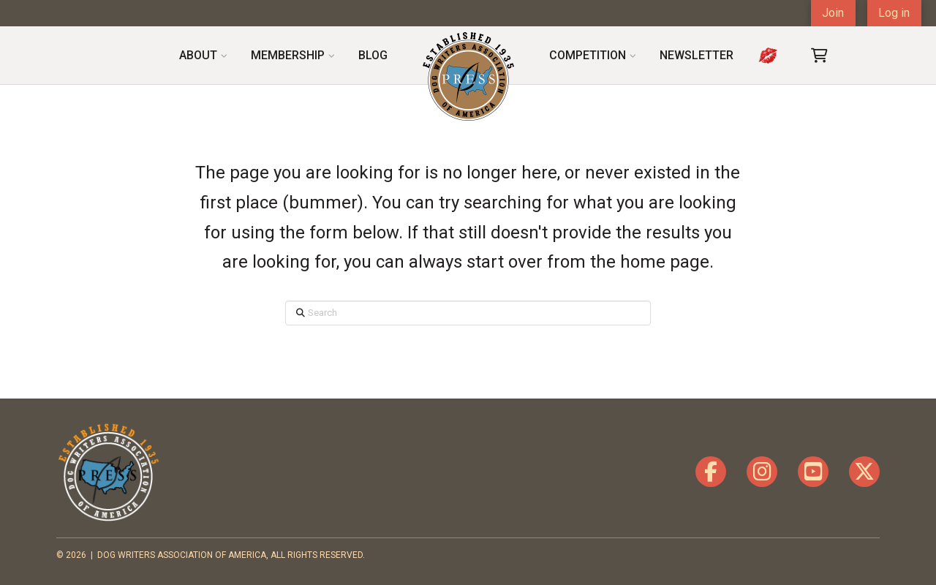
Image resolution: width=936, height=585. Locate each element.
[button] (819, 55)
